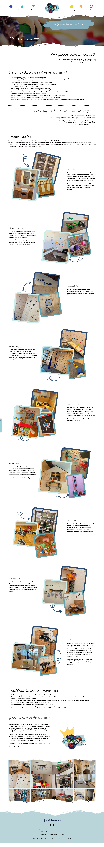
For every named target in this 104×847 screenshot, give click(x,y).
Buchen (33, 10)
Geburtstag (71, 10)
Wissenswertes (81, 10)
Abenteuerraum (21, 10)
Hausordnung (57, 838)
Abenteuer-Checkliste (67, 838)
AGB (51, 838)
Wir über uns (91, 10)
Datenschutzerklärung (44, 838)
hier (16, 695)
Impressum (34, 838)
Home (11, 10)
